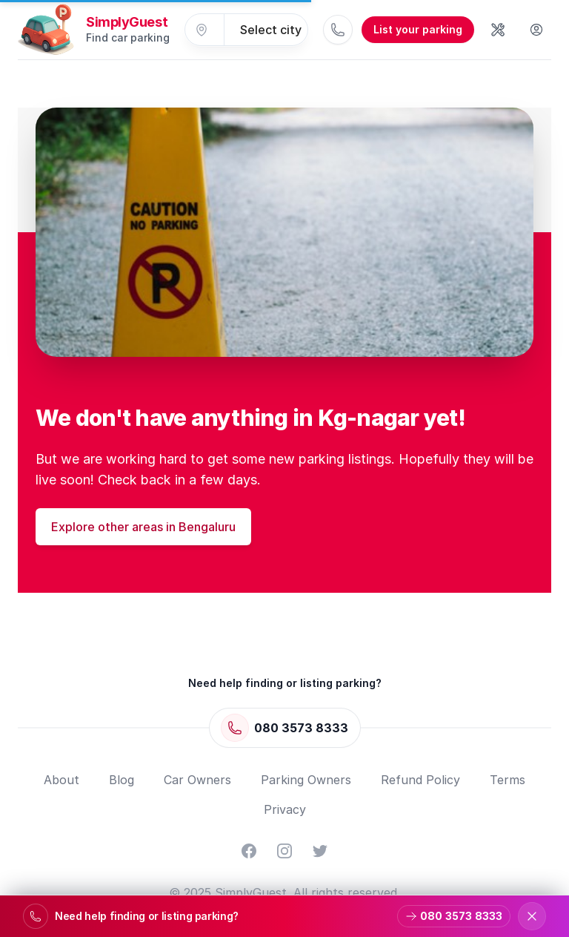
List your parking (417, 29)
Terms (507, 779)
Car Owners (197, 779)
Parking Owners (306, 779)
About (61, 779)
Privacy (285, 809)
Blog (121, 779)
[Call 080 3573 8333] (338, 30)
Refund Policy (420, 779)
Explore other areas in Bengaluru (143, 526)
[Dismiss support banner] (532, 916)
